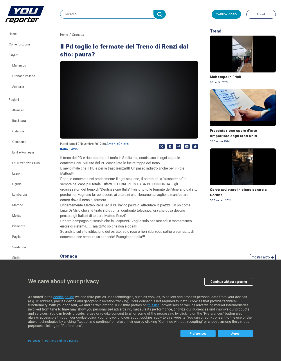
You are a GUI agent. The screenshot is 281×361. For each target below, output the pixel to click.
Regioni (14, 99)
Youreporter (32, 14)
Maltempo (19, 65)
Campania (19, 142)
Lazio (16, 173)
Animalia (18, 86)
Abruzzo (18, 110)
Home (13, 34)
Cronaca (78, 34)
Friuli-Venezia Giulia (26, 163)
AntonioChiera (117, 144)
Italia (64, 149)
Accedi (261, 14)
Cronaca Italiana (23, 76)
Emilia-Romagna (23, 152)
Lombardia (19, 194)
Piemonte (18, 226)
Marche (17, 205)
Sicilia (16, 258)
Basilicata (19, 121)
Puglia (16, 236)
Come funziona (19, 44)
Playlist (13, 55)
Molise (17, 215)
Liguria (17, 184)
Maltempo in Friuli (225, 77)
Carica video (226, 14)
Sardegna (19, 247)
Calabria (18, 131)
